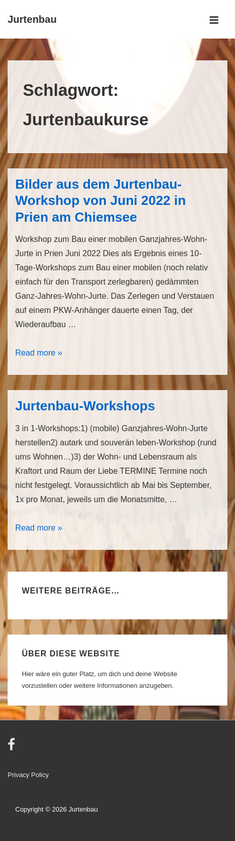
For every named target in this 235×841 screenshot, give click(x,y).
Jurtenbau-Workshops (85, 405)
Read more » (38, 352)
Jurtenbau (32, 19)
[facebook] (13, 748)
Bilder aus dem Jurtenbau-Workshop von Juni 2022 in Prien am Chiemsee (100, 201)
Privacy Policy (28, 775)
